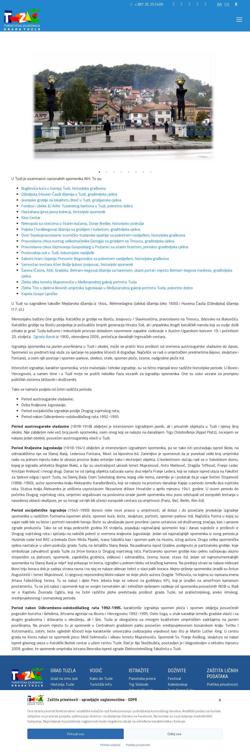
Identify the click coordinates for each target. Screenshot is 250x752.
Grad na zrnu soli (64, 678)
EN (226, 4)
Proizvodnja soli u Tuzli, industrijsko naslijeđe (57, 253)
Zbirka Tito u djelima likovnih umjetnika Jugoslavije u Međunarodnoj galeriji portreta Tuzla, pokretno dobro (107, 288)
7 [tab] (143, 171)
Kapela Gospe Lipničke (39, 294)
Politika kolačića (110, 744)
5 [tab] (128, 171)
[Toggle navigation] (239, 19)
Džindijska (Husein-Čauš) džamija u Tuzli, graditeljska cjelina (69, 194)
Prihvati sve (75, 733)
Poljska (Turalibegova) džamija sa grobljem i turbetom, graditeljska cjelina (80, 229)
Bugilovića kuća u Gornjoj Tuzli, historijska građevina (63, 188)
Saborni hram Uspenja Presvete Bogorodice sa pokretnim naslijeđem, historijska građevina (95, 258)
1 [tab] (99, 171)
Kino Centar (30, 217)
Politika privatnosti (222, 684)
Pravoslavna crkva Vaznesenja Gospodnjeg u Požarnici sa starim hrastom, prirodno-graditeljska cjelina (104, 247)
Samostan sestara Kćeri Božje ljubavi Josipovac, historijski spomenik (77, 264)
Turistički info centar (101, 687)
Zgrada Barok (44, 336)
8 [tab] (150, 171)
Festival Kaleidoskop (178, 681)
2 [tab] (106, 171)
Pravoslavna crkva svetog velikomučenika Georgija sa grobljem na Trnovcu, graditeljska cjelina (97, 241)
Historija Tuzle (62, 684)
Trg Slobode (138, 684)
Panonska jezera (142, 678)
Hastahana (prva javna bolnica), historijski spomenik (63, 212)
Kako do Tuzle (101, 678)
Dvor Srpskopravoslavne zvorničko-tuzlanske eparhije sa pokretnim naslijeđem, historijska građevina (103, 235)
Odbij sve (174, 733)
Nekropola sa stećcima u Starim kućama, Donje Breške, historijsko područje (82, 223)
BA (219, 4)
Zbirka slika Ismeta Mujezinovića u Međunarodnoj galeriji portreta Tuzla (79, 282)
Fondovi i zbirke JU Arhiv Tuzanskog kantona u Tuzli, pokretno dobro (77, 206)
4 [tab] (121, 171)
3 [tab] (114, 171)
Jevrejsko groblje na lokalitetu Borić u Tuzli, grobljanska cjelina (71, 200)
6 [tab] (136, 171)
